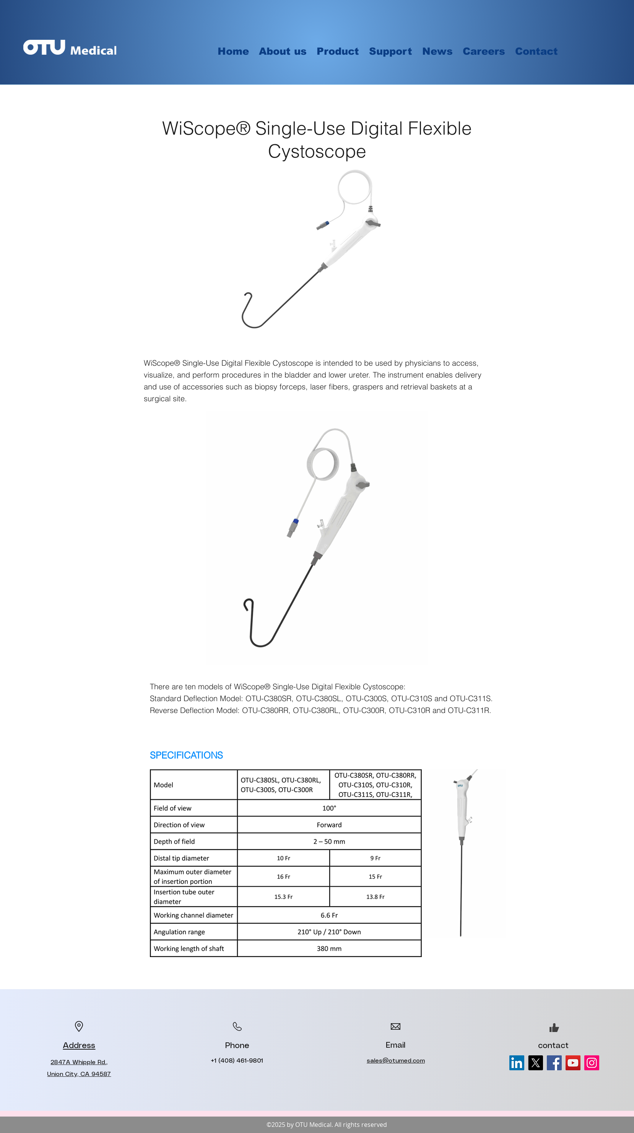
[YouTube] (573, 1062)
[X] (535, 1062)
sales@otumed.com (396, 1061)
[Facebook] (554, 1062)
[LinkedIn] (516, 1062)
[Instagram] (591, 1062)
